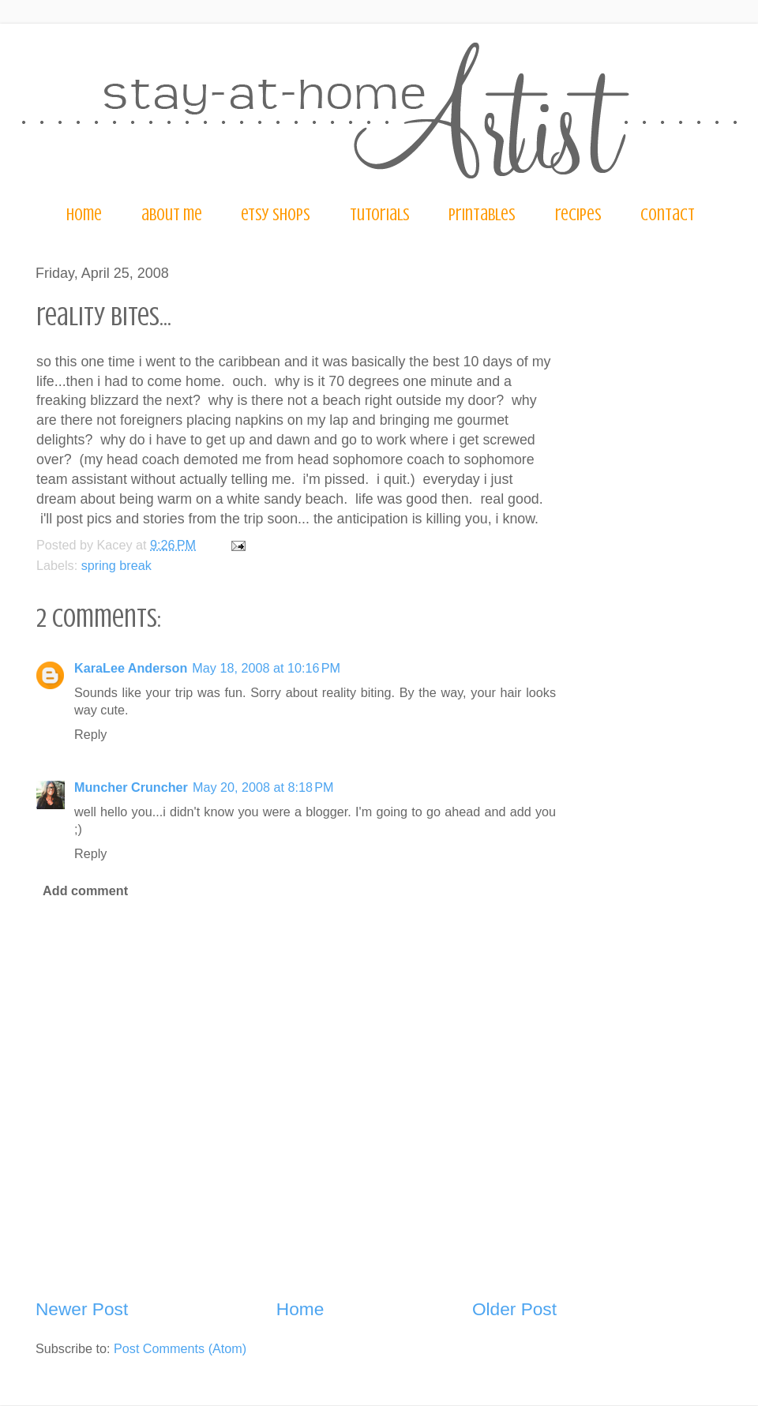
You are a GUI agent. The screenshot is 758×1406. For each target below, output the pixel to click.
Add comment (85, 890)
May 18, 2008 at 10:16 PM (266, 668)
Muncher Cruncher (131, 787)
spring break (116, 565)
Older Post (514, 1309)
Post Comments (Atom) (180, 1348)
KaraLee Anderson (130, 668)
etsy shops (275, 214)
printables (482, 214)
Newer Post (82, 1309)
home (84, 214)
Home (300, 1309)
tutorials (380, 214)
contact (667, 214)
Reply (90, 734)
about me (171, 214)
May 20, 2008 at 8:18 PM (263, 787)
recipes (578, 214)
